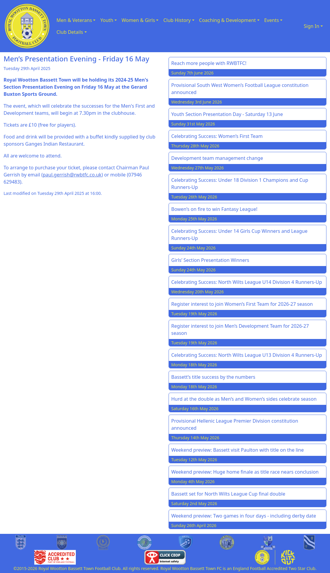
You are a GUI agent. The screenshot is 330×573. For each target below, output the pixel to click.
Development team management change (217, 158)
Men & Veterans (74, 20)
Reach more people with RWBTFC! (208, 63)
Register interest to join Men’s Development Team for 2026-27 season (240, 329)
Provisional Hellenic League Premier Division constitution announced (234, 424)
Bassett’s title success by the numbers (213, 377)
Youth (106, 20)
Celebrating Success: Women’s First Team (217, 136)
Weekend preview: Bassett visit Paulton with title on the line (237, 450)
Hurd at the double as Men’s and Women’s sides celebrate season (244, 399)
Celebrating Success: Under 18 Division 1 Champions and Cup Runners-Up (239, 183)
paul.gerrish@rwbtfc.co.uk (72, 174)
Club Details (69, 32)
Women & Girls (138, 20)
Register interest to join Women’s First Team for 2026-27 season (242, 304)
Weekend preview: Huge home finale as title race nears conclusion (245, 472)
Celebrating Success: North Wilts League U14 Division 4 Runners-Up (246, 282)
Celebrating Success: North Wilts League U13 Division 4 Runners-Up (246, 355)
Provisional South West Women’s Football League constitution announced (240, 88)
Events (271, 20)
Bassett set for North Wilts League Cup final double (228, 494)
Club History (177, 20)
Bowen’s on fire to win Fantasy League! (214, 209)
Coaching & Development (227, 20)
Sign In (311, 26)
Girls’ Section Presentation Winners (210, 260)
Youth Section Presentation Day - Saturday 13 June (227, 114)
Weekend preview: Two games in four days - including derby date (243, 515)
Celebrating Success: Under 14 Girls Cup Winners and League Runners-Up (239, 234)
